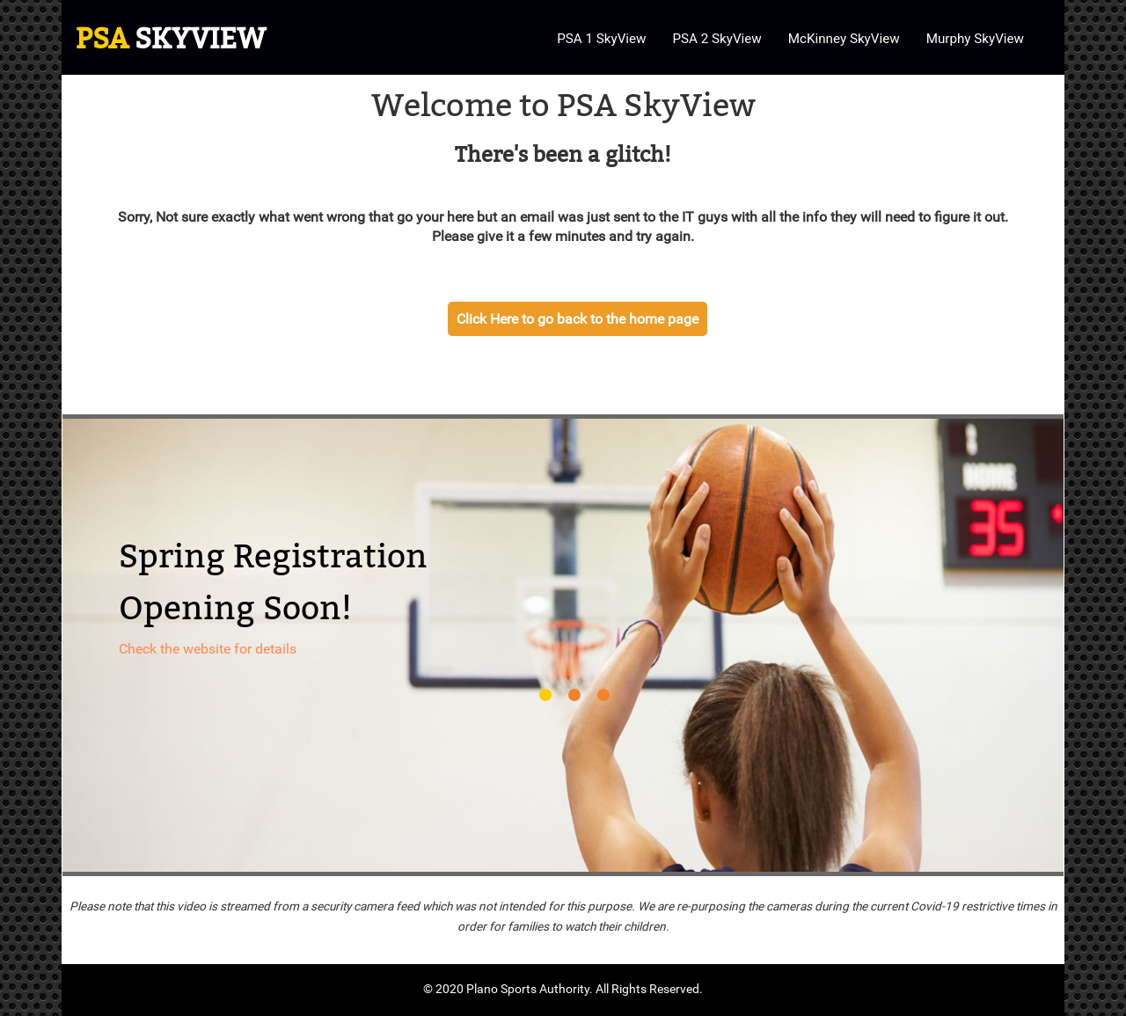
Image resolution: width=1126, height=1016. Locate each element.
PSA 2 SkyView (716, 39)
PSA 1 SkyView (601, 39)
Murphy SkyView (975, 39)
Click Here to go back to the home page (577, 319)
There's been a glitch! (563, 154)
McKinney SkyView (844, 39)
